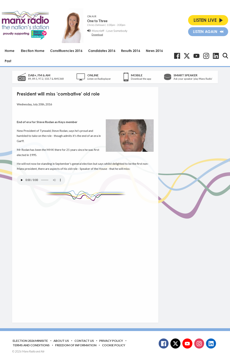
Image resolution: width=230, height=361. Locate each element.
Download (97, 34)
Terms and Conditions (31, 345)
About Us (61, 340)
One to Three (97, 21)
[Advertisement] (86, 259)
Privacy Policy (111, 340)
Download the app (141, 78)
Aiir (43, 351)
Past (8, 61)
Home (10, 51)
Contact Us (84, 340)
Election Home (33, 51)
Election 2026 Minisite (30, 340)
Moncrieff (98, 30)
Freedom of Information (75, 345)
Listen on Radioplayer (99, 78)
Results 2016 (130, 51)
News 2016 (154, 51)
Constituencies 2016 (66, 51)
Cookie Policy (113, 345)
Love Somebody (116, 30)
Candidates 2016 (101, 51)
